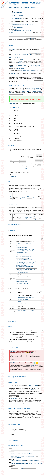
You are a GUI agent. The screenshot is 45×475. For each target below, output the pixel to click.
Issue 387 (13, 432)
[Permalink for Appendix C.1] (8, 445)
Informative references (18, 140)
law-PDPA (20, 292)
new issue (26, 24)
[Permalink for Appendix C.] (8, 440)
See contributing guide (38, 80)
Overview (16, 115)
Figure (26, 168)
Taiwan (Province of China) (22, 197)
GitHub (36, 66)
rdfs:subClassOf (15, 336)
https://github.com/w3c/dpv (14, 57)
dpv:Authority (31, 249)
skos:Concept (23, 245)
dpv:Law (17, 254)
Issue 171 (13, 427)
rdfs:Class (18, 245)
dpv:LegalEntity (20, 252)
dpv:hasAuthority (19, 258)
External (16, 130)
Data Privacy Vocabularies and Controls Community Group (20, 33)
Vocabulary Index (18, 123)
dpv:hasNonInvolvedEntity (21, 259)
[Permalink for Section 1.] (8, 145)
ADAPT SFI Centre (15, 398)
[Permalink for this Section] (8, 376)
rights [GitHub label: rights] (27, 352)
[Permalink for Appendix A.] (8, 347)
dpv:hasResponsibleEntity (30, 260)
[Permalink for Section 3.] (8, 204)
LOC (20, 186)
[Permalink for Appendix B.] (8, 424)
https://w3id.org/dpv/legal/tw (17, 12)
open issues (31, 24)
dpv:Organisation (33, 250)
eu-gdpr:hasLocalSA (29, 269)
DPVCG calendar (20, 68)
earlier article (13, 73)
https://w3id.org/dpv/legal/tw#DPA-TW (23, 243)
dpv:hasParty (29, 259)
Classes (15, 124)
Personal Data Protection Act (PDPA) (23, 127)
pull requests (21, 24)
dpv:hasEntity (26, 258)
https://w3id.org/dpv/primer (34, 460)
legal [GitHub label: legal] (32, 352)
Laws (15, 118)
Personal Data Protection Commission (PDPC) (25, 126)
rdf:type (13, 332)
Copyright (11, 32)
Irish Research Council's (14, 395)
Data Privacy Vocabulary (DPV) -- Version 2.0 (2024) (22, 30)
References (16, 138)
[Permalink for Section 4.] (8, 224)
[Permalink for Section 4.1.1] (8, 235)
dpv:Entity (27, 252)
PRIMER (20, 61)
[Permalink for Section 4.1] (8, 230)
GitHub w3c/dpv (14, 24)
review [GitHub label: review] (37, 362)
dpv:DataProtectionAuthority (21, 247)
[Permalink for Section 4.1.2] (8, 289)
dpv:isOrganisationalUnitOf (21, 265)
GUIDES (19, 62)
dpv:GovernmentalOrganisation (22, 250)
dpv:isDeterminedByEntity (29, 262)
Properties (16, 129)
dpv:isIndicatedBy (31, 263)
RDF (25, 329)
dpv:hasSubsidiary (19, 262)
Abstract (16, 110)
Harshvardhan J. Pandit (16, 18)
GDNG (32, 365)
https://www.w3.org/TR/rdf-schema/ (28, 468)
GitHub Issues (12, 103)
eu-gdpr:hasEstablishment (31, 268)
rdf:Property (14, 339)
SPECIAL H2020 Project (32, 385)
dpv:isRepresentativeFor (21, 266)
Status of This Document (19, 113)
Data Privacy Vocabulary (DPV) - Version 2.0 (30, 70)
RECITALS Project (34, 389)
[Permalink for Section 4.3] (8, 326)
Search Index (20, 64)
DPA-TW (17, 238)
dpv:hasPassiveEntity (20, 260)
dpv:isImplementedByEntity (21, 263)
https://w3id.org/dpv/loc (16, 457)
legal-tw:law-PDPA (35, 218)
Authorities (16, 120)
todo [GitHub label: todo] (29, 352)
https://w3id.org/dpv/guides (26, 453)
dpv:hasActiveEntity (20, 256)
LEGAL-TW (25, 283)
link (34, 197)
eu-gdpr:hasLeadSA (20, 269)
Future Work (17, 133)
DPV (22, 59)
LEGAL (20, 283)
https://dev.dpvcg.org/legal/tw (17, 15)
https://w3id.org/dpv (37, 450)
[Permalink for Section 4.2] (8, 321)
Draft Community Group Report (18, 7)
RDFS (30, 329)
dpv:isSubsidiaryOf (30, 266)
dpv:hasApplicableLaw (29, 256)
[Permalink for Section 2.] (8, 182)
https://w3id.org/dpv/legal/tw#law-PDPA (26, 297)
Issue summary (17, 136)
